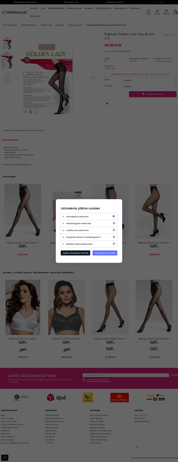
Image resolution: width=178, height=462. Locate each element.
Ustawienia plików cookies (80, 208)
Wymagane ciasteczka (77, 216)
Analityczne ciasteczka (77, 230)
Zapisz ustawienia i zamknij (75, 253)
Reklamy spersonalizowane (79, 244)
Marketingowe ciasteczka (78, 223)
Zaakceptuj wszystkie (105, 253)
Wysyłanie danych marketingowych (83, 237)
